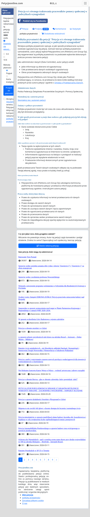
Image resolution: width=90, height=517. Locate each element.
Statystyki (75, 29)
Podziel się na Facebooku (32, 21)
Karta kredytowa (10, 80)
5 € (7, 54)
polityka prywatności (29, 33)
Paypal (9, 73)
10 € (5, 60)
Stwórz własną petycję (48, 245)
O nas (24, 503)
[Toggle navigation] (85, 3)
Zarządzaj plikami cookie (33, 500)
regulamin (10, 101)
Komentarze (59, 29)
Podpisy (40, 29)
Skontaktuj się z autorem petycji (32, 100)
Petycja (24, 29)
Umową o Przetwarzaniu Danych (68, 82)
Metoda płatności (7, 66)
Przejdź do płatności (9, 90)
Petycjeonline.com (12, 3)
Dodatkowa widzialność (53, 33)
